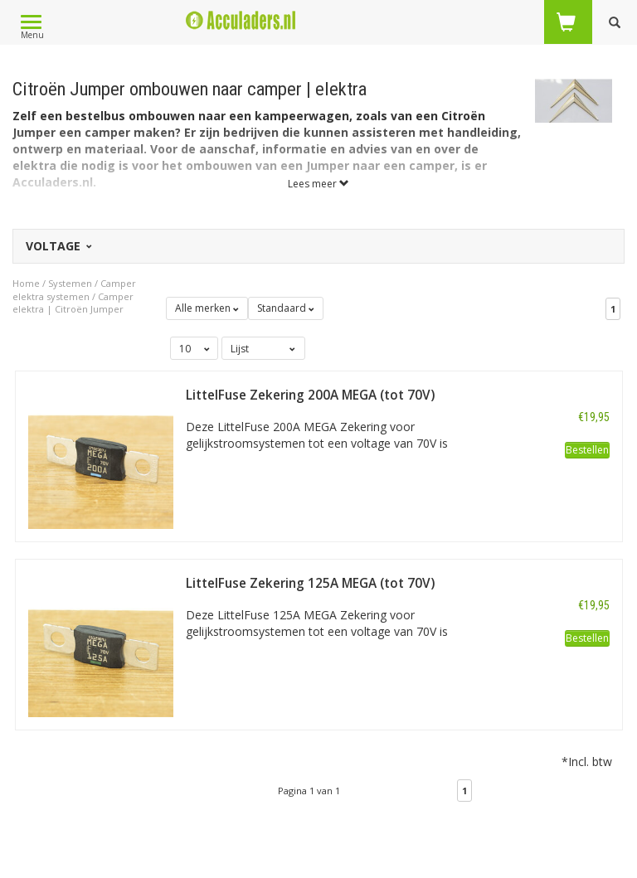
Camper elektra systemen (74, 290)
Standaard (285, 308)
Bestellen (587, 450)
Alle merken (207, 308)
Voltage (58, 246)
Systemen (70, 283)
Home (26, 283)
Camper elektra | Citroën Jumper (73, 303)
